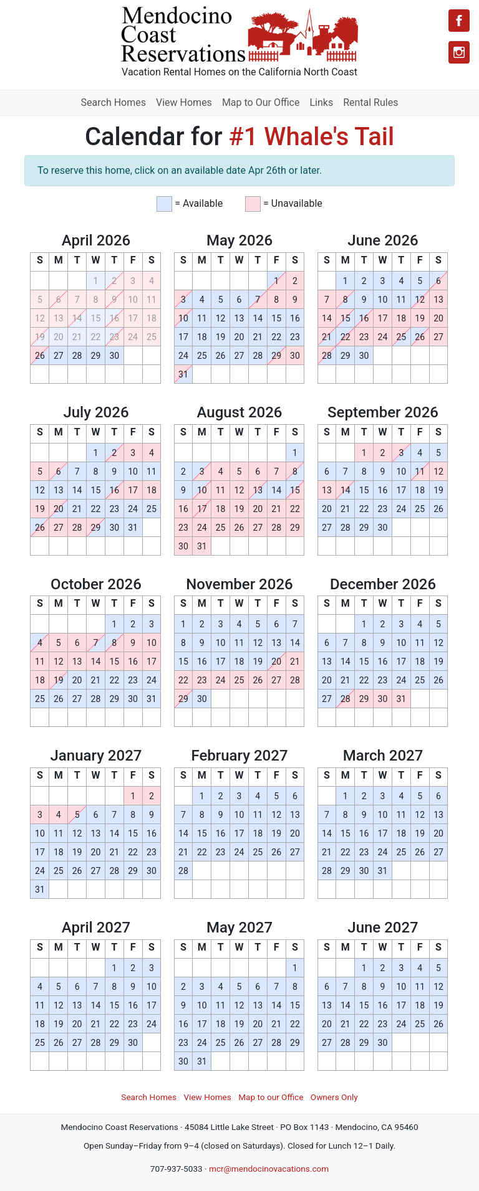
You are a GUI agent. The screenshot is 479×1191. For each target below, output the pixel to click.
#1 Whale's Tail (312, 136)
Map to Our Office (261, 102)
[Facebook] (459, 20)
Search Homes (113, 102)
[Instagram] (459, 52)
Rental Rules (370, 102)
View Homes (184, 102)
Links (321, 102)
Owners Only (334, 1097)
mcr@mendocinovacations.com (269, 1169)
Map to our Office (270, 1097)
